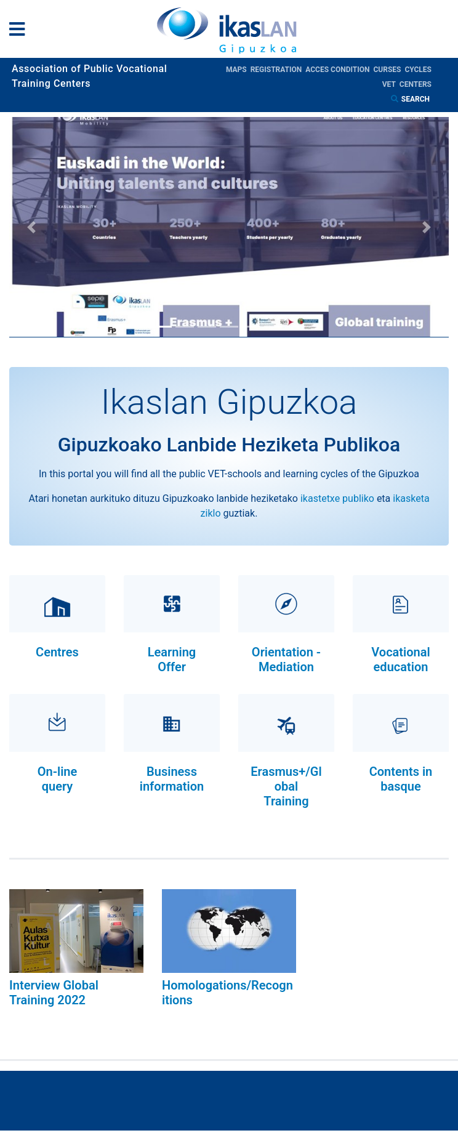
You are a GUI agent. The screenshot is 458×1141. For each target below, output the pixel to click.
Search (416, 99)
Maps (238, 69)
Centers (416, 84)
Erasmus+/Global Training (286, 786)
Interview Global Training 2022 (53, 992)
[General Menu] (20, 32)
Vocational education (400, 659)
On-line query (58, 779)
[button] (31, 227)
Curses (388, 69)
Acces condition (339, 69)
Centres (57, 652)
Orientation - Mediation (286, 659)
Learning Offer (172, 659)
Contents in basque (401, 779)
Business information (172, 779)
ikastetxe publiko (337, 498)
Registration (278, 69)
